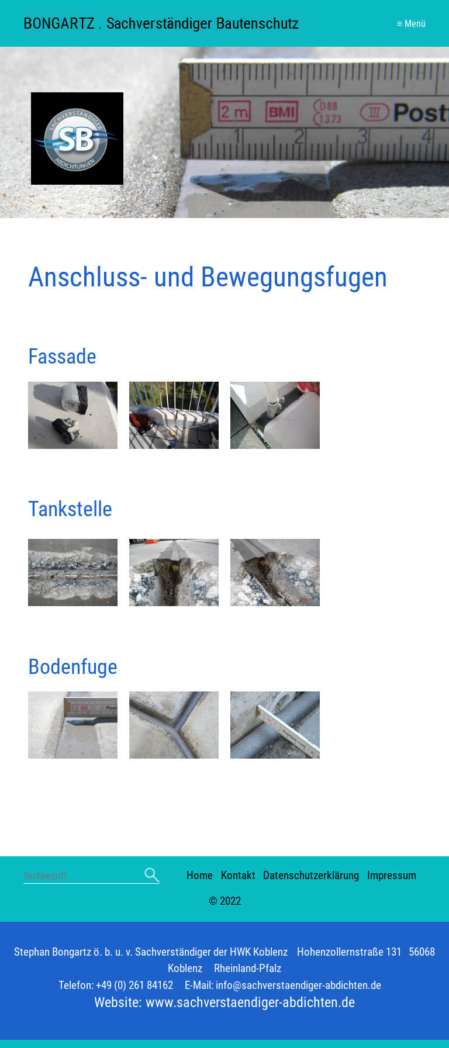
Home (199, 875)
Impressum (391, 875)
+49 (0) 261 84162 (134, 985)
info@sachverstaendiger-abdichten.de (298, 985)
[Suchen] (152, 875)
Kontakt (238, 875)
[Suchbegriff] (91, 877)
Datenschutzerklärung (311, 875)
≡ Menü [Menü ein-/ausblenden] (411, 23)
